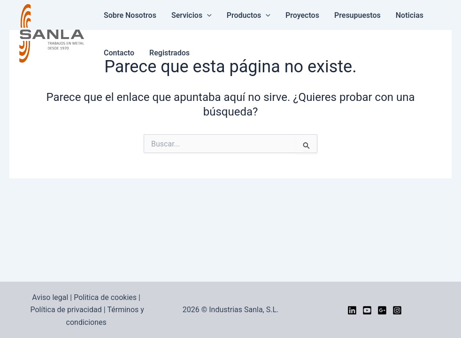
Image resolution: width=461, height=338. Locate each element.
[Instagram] (397, 310)
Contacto (119, 52)
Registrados (169, 52)
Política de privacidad (65, 309)
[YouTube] (367, 310)
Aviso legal (50, 297)
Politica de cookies (105, 297)
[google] (382, 310)
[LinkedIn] (352, 310)
